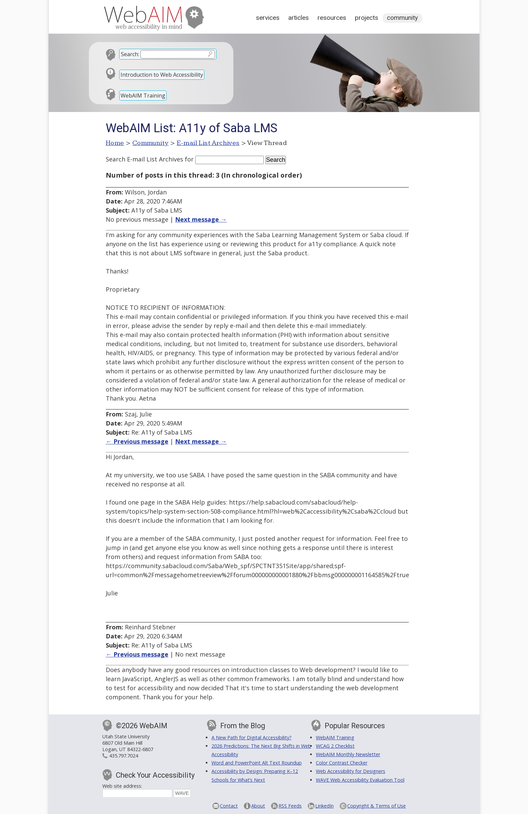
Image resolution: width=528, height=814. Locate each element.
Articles (298, 18)
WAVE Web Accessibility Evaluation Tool (360, 780)
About (258, 806)
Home (115, 143)
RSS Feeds (290, 806)
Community (402, 18)
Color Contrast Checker (341, 763)
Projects (366, 18)
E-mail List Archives (208, 143)
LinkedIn (324, 806)
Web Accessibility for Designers (350, 771)
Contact (229, 806)
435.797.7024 (123, 755)
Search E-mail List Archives (144, 159)
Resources (332, 18)
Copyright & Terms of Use (376, 806)
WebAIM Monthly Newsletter (348, 754)
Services (267, 18)
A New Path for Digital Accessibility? (251, 737)
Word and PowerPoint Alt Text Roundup (256, 763)
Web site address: (122, 786)
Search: (130, 54)
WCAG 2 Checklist (335, 746)
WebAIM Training (143, 95)
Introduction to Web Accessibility (162, 74)
